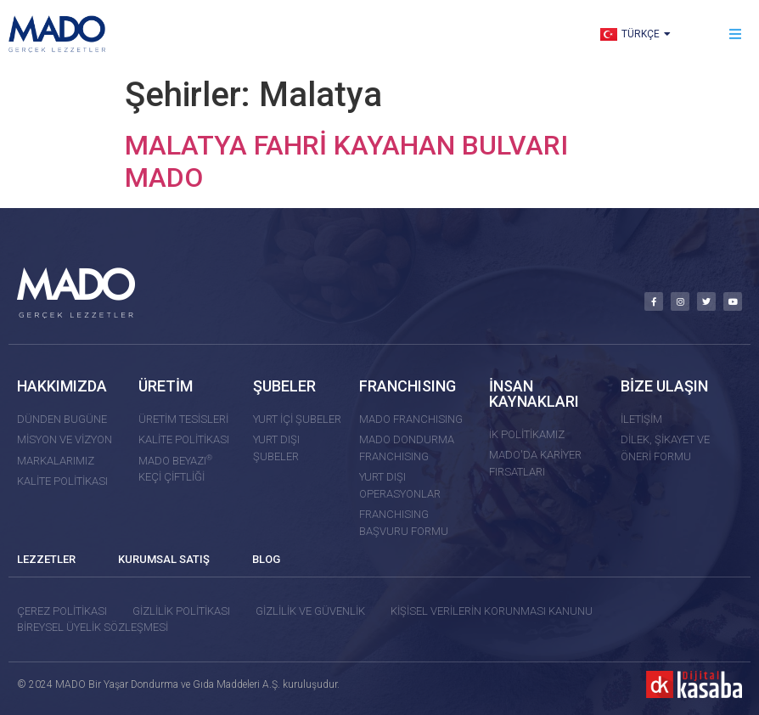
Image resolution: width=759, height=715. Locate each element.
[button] (736, 34)
